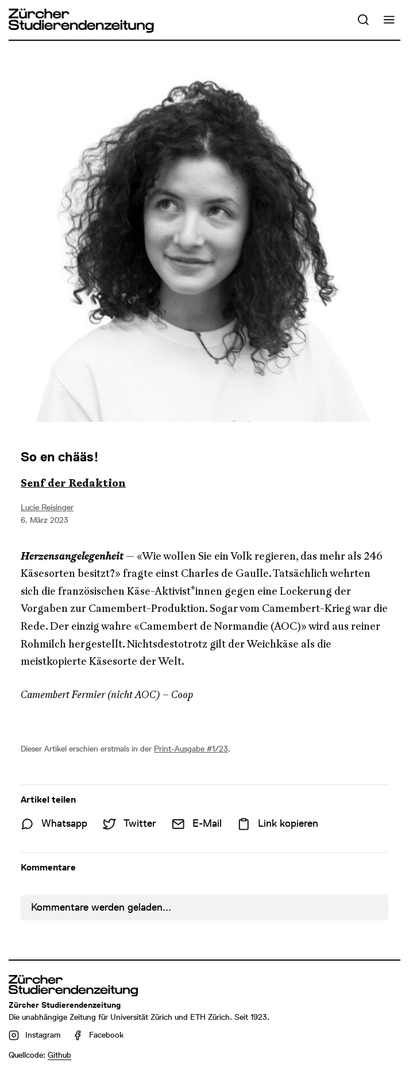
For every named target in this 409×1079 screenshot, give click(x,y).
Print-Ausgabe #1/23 (191, 748)
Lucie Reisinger (47, 507)
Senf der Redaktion (73, 483)
